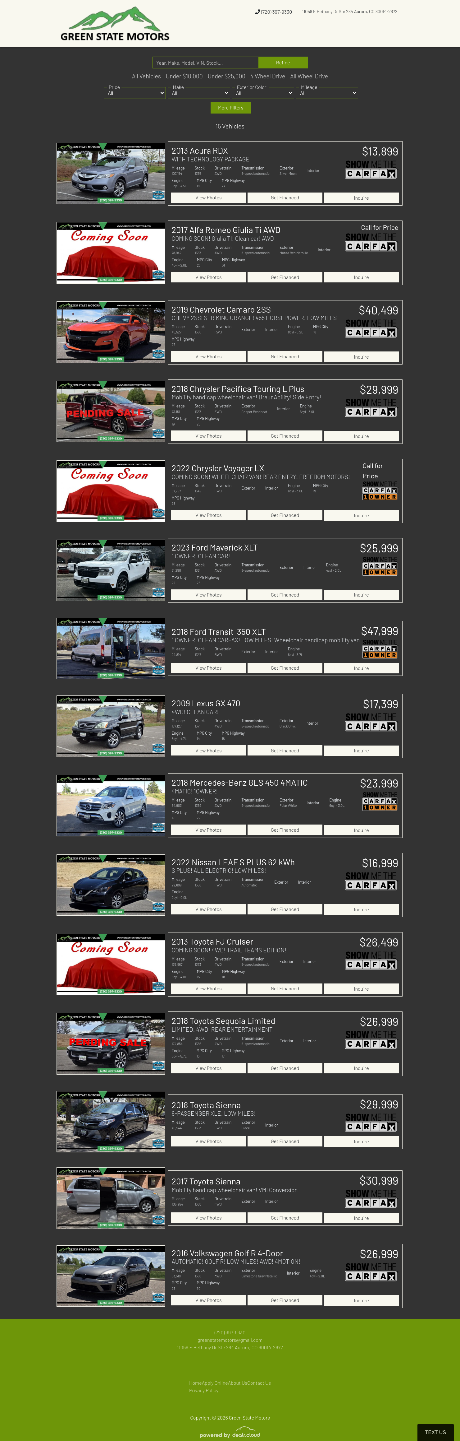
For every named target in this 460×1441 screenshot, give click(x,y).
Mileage (309, 87)
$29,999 (379, 385)
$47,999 (379, 623)
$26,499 (379, 929)
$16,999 (380, 851)
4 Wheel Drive (267, 76)
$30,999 (379, 1166)
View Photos (208, 197)
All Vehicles (146, 76)
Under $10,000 (184, 76)
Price (114, 87)
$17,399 (381, 695)
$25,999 (379, 541)
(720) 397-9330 (273, 12)
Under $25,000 (226, 76)
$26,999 (379, 1007)
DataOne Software (153, 1438)
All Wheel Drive (309, 76)
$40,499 (378, 307)
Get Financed (285, 197)
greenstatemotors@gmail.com (230, 1323)
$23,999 (379, 773)
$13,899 (380, 151)
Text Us (435, 1432)
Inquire (361, 197)
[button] (245, 35)
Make (178, 87)
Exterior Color (251, 87)
